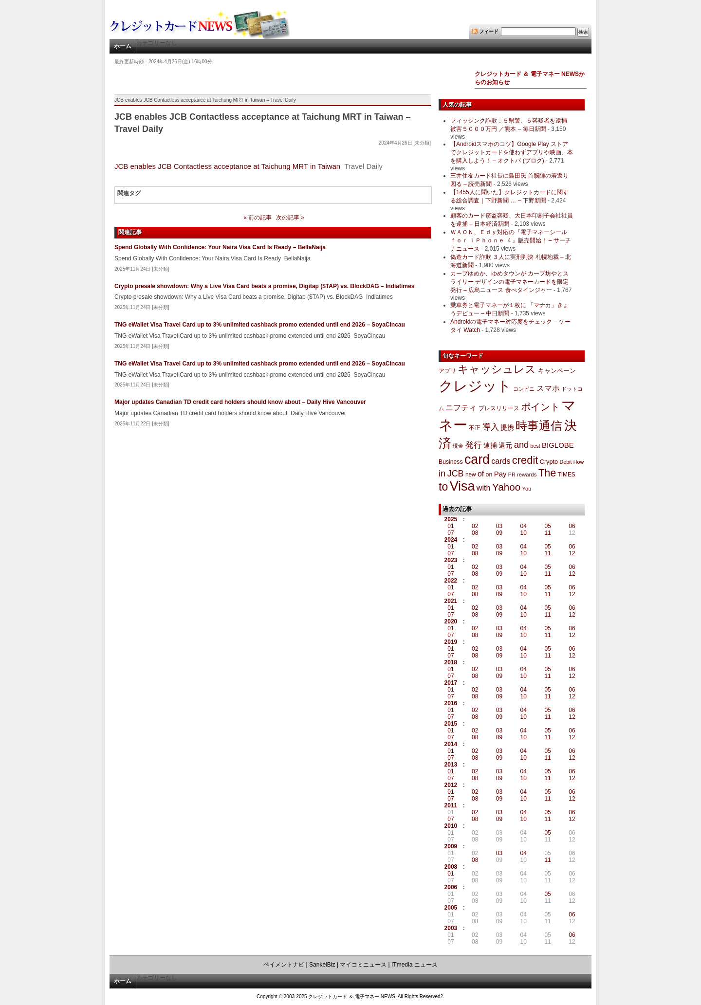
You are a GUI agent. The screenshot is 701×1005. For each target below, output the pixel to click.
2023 (451, 560)
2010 (451, 825)
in (442, 473)
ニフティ (461, 407)
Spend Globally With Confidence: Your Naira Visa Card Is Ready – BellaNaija (220, 247)
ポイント (540, 407)
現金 (458, 446)
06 (572, 526)
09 (499, 533)
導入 (490, 427)
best (535, 446)
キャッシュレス (497, 369)
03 (499, 526)
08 (475, 533)
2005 (451, 907)
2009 (451, 846)
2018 (451, 662)
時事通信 (539, 425)
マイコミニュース (363, 964)
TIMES (566, 474)
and (521, 444)
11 (547, 533)
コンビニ (524, 389)
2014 (451, 744)
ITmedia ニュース (414, 964)
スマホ (548, 388)
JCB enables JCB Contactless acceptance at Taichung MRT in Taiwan (227, 166)
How (578, 462)
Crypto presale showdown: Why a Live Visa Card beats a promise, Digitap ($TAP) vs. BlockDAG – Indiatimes (264, 286)
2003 (451, 928)
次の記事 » (290, 217)
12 (572, 553)
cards (500, 461)
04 (523, 526)
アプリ (447, 370)
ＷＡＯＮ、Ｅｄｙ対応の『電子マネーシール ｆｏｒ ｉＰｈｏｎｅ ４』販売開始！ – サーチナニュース (510, 240)
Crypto (549, 461)
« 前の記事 (257, 217)
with (484, 487)
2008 (451, 866)
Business (451, 461)
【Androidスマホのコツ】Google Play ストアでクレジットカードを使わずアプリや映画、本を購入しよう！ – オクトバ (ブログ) (511, 152)
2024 (451, 539)
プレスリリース (499, 408)
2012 (451, 785)
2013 (451, 764)
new (470, 474)
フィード (488, 31)
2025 (451, 519)
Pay (500, 474)
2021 (451, 601)
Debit (566, 462)
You (527, 489)
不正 (474, 427)
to (443, 486)
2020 (451, 621)
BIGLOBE (558, 445)
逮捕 (490, 445)
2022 (451, 580)
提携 (507, 427)
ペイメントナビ (283, 964)
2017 (451, 682)
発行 (473, 445)
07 (450, 533)
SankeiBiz (322, 964)
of (481, 474)
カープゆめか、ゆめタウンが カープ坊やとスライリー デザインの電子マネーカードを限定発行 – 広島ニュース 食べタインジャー (509, 281)
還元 (505, 445)
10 (523, 533)
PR (512, 474)
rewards (526, 474)
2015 (451, 723)
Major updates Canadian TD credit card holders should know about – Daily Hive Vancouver (240, 402)
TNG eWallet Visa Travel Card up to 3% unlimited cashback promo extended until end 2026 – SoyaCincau (259, 324)
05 (547, 526)
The (547, 472)
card (477, 459)
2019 (451, 642)
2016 (451, 703)
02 (475, 526)
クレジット (475, 386)
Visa (462, 486)
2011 (451, 805)
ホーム (122, 46)
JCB (455, 473)
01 (450, 526)
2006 (451, 887)
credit (525, 460)
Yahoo (506, 487)
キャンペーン (557, 370)
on (489, 474)
